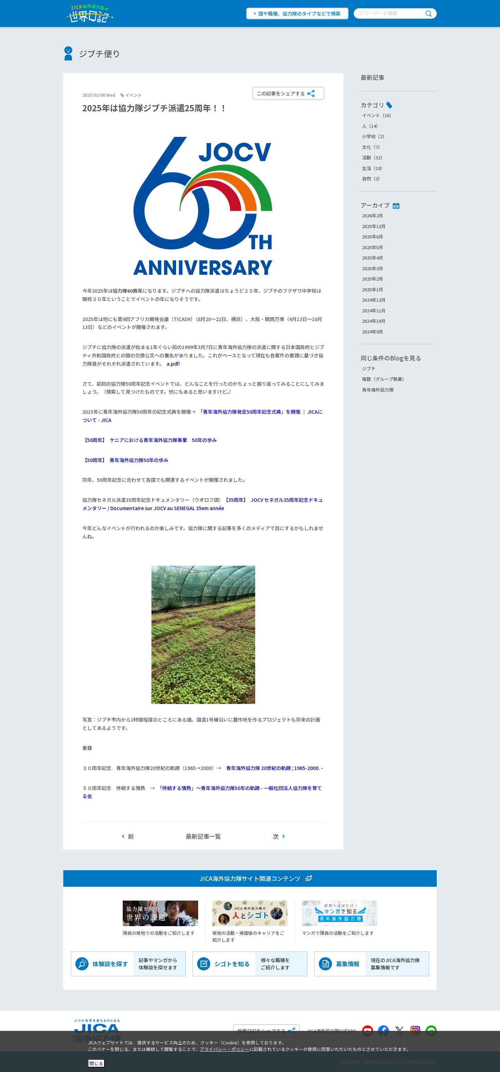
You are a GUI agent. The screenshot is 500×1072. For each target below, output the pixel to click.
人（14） (371, 126)
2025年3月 (372, 268)
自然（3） (372, 178)
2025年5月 (372, 247)
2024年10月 (374, 321)
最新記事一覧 (203, 836)
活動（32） (373, 157)
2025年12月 (374, 226)
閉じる (96, 1063)
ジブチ (369, 368)
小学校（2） (374, 136)
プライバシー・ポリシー (224, 1049)
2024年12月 (374, 300)
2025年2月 (372, 278)
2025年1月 (372, 289)
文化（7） (372, 147)
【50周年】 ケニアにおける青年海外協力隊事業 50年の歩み (149, 439)
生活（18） (373, 168)
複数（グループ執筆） (384, 379)
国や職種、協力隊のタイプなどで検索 (299, 13)
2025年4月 (372, 257)
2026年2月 (372, 215)
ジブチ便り (99, 53)
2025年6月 (372, 236)
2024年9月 (372, 331)
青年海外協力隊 (377, 389)
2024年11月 (374, 310)
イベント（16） (378, 115)
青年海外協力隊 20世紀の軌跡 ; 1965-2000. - (274, 767)
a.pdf (172, 363)
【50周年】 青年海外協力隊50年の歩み (125, 460)
